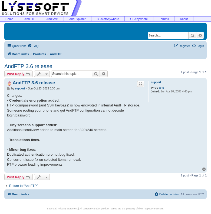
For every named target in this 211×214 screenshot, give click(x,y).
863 (161, 88)
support (156, 82)
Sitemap (51, 208)
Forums (164, 19)
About (184, 19)
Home (9, 19)
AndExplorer (77, 19)
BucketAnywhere (108, 19)
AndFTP (29, 19)
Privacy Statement (68, 208)
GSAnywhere (139, 19)
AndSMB (52, 19)
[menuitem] (33, 46)
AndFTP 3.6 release (28, 66)
